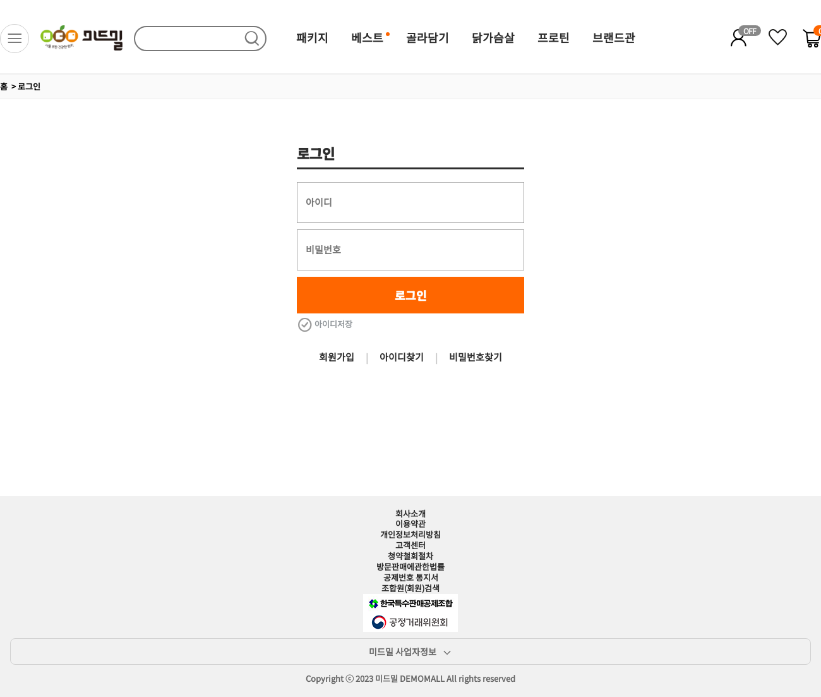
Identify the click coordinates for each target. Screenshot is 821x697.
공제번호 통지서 (410, 577)
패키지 (312, 37)
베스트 (367, 37)
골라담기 (427, 37)
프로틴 (553, 37)
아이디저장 (324, 324)
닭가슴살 (493, 37)
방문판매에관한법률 (410, 567)
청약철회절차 (410, 556)
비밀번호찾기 (475, 356)
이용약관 (410, 524)
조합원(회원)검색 (410, 588)
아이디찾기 (402, 356)
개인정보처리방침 (410, 534)
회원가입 (336, 356)
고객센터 (410, 545)
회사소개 (410, 513)
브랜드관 (613, 37)
